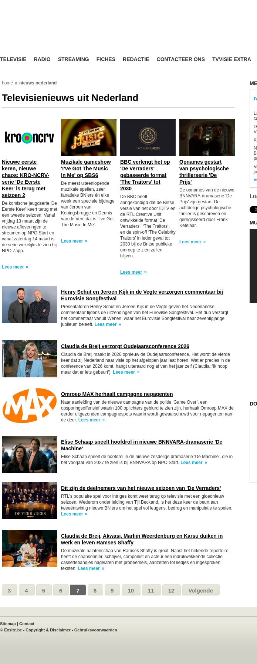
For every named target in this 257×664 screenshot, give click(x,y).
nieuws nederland (38, 83)
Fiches (106, 59)
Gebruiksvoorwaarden (95, 630)
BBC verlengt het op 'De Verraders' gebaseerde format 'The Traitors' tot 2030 (145, 175)
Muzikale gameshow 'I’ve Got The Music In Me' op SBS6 (86, 168)
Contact (26, 623)
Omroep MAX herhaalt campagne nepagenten (117, 394)
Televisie (13, 59)
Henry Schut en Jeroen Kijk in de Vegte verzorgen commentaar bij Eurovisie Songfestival (142, 295)
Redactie (136, 59)
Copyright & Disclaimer (48, 630)
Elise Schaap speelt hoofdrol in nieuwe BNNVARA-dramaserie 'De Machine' (141, 445)
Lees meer (13, 267)
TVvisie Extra (231, 59)
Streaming (73, 59)
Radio (42, 59)
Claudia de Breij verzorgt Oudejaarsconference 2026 (125, 346)
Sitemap (8, 623)
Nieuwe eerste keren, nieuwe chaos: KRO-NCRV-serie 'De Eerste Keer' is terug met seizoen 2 (25, 178)
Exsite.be (13, 630)
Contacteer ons (181, 59)
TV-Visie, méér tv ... (59, 34)
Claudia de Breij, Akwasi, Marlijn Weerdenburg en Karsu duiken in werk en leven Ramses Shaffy (142, 539)
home (7, 83)
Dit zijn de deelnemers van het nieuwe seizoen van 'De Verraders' (141, 488)
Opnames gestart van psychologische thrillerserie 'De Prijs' (204, 172)
